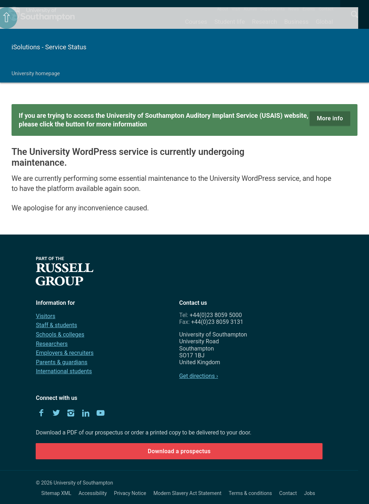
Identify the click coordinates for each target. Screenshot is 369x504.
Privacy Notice (130, 493)
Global (324, 21)
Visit (236, 9)
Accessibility (93, 493)
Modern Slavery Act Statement (188, 493)
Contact (326, 9)
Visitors (45, 316)
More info (330, 118)
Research (264, 21)
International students (64, 371)
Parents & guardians (61, 362)
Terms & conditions (250, 493)
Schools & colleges (60, 334)
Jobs (309, 493)
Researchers (51, 343)
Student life (229, 21)
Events (309, 9)
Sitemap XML (56, 493)
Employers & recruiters (64, 352)
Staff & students (56, 325)
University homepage (36, 74)
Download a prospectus (179, 451)
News (293, 9)
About (222, 9)
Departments (273, 9)
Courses (196, 21)
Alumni (250, 9)
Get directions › (198, 376)
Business (296, 21)
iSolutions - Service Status (49, 47)
